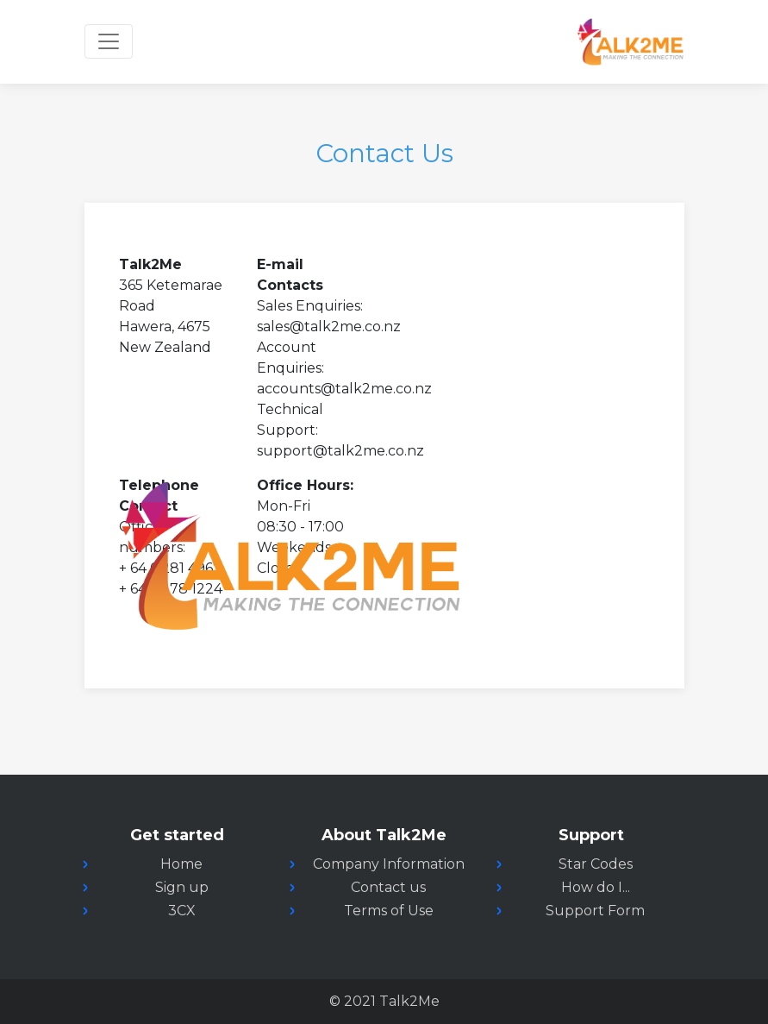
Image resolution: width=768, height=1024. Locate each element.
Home (181, 864)
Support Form (595, 910)
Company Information (389, 864)
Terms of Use (389, 910)
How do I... (595, 887)
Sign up (182, 887)
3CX (182, 910)
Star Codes (596, 864)
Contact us (388, 887)
